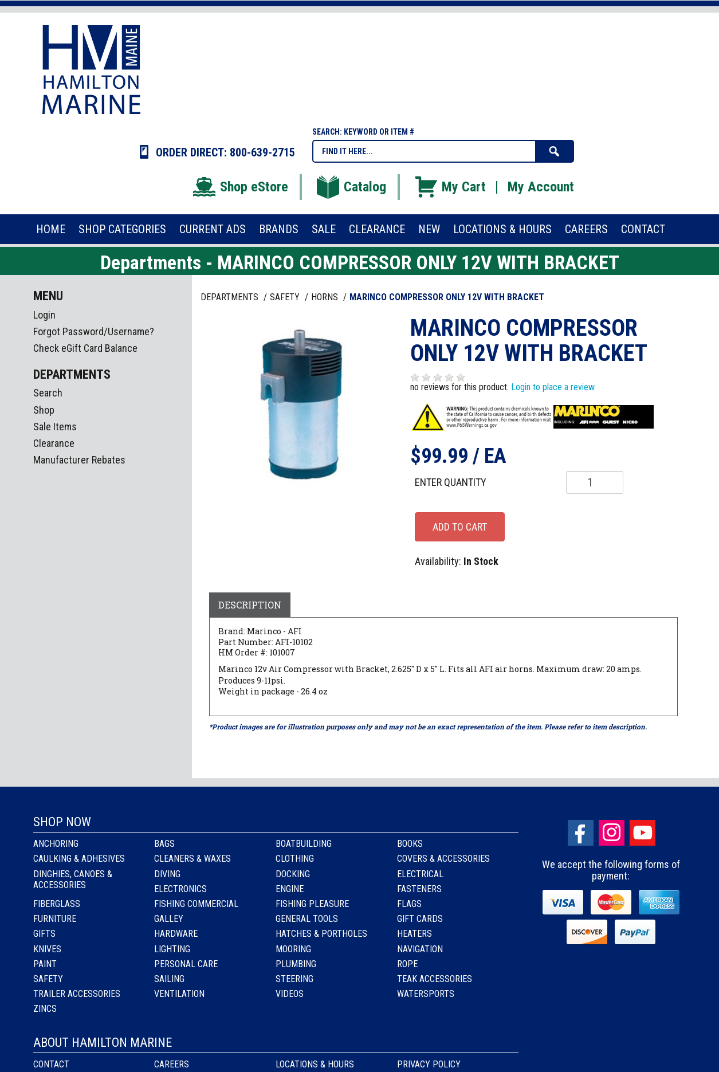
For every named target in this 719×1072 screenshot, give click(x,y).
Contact (51, 1064)
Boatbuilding (304, 843)
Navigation (420, 949)
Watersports (425, 993)
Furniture (54, 918)
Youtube (642, 833)
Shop (43, 410)
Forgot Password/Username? (93, 331)
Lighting (172, 949)
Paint (45, 964)
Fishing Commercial (196, 903)
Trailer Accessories (76, 993)
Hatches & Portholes (321, 933)
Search (47, 393)
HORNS (325, 297)
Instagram (611, 833)
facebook (581, 833)
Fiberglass (56, 903)
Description (249, 605)
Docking (293, 874)
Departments (231, 297)
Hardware (176, 933)
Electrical (420, 874)
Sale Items (55, 427)
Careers (171, 1064)
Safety (48, 978)
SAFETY (286, 297)
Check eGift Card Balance (85, 348)
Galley (168, 918)
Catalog (350, 187)
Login (44, 315)
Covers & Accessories (443, 858)
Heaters (414, 933)
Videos (290, 993)
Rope (407, 964)
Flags (409, 903)
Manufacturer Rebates (79, 460)
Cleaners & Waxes (192, 858)
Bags (164, 843)
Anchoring (55, 843)
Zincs (45, 1008)
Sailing (169, 978)
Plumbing (296, 964)
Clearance (53, 443)
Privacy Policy (429, 1064)
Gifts (44, 933)
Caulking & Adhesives (79, 858)
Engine (290, 888)
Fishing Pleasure (312, 903)
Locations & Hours (315, 1064)
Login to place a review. (553, 387)
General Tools (307, 918)
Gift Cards (420, 918)
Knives (47, 949)
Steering (294, 978)
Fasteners (419, 888)
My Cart (449, 187)
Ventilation (179, 993)
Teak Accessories (434, 978)
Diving (167, 874)
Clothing (295, 858)
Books (410, 843)
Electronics (180, 888)
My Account (541, 187)
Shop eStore (239, 187)
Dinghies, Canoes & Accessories (72, 879)
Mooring (293, 949)
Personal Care (186, 964)
